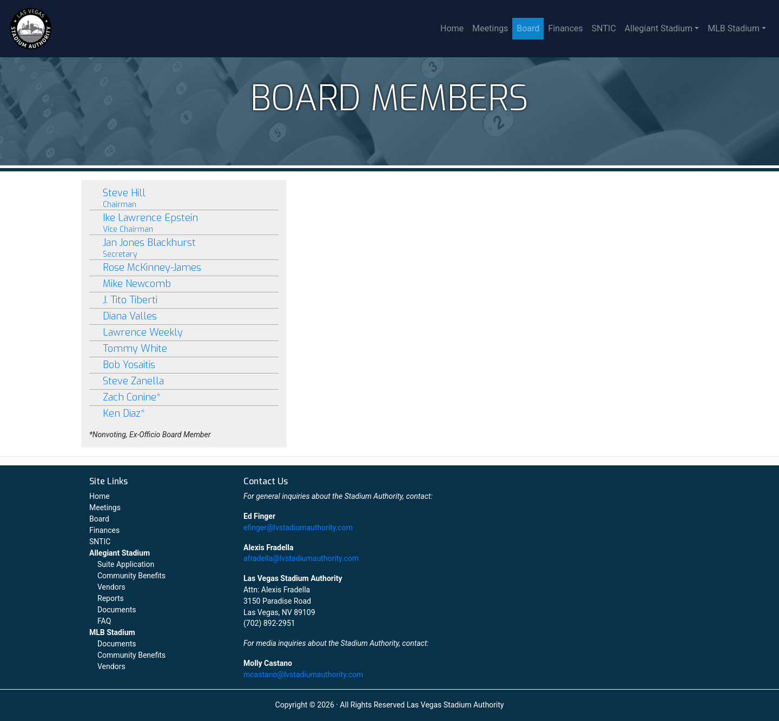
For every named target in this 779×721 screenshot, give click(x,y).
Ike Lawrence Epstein (184, 223)
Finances (565, 28)
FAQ (104, 621)
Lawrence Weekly (143, 332)
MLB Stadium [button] (734, 28)
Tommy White (135, 348)
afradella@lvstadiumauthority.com (301, 558)
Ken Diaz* (124, 413)
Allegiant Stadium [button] (659, 28)
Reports (110, 598)
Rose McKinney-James (152, 267)
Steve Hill (184, 198)
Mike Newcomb (137, 283)
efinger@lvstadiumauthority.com (298, 527)
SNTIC (604, 28)
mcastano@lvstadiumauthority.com (303, 674)
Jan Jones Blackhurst (184, 247)
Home (452, 28)
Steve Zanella (133, 381)
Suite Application (125, 564)
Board (528, 28)
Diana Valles (130, 316)
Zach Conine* (132, 397)
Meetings (490, 28)
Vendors (111, 587)
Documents (116, 609)
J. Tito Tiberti (130, 299)
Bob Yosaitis (129, 364)
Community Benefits (131, 575)
